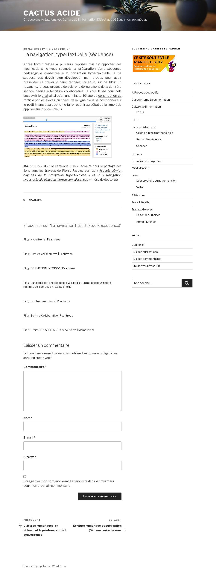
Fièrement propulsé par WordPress (44, 566)
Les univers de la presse (147, 161)
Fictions (137, 154)
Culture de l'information (146, 106)
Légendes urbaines (148, 214)
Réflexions (138, 195)
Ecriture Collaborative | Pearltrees (52, 315)
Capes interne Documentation (151, 99)
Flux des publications (145, 251)
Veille (139, 187)
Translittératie (141, 202)
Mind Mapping (140, 168)
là (94, 82)
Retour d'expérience (149, 139)
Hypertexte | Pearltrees (45, 239)
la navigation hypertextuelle (88, 73)
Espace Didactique (143, 127)
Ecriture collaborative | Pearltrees (52, 253)
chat (45, 95)
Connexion (138, 244)
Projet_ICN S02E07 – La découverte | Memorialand (63, 330)
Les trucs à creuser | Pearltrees (50, 301)
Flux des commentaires (146, 258)
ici (84, 82)
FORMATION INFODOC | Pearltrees (53, 268)
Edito (135, 120)
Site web (29, 457)
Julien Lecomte (80, 166)
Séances (35, 200)
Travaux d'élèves (142, 209)
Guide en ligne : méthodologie (154, 132)
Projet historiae (146, 221)
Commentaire (35, 367)
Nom (27, 418)
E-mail (29, 437)
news (135, 175)
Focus (140, 112)
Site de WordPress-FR (146, 265)
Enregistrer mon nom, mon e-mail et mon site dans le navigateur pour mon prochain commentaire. (68, 483)
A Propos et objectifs (145, 92)
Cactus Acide (52, 13)
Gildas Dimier (59, 49)
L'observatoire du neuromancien (156, 180)
